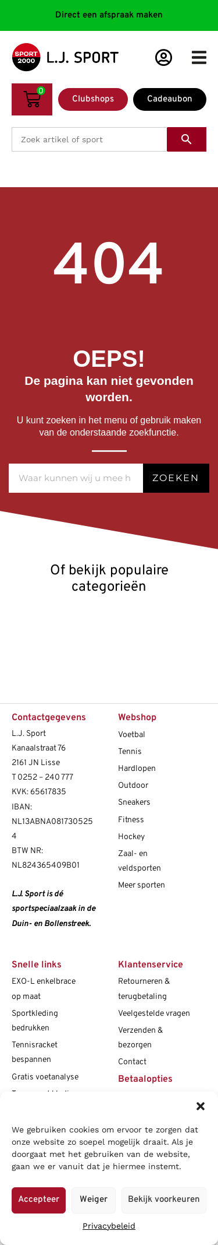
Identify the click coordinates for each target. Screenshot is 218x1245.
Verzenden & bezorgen (140, 1038)
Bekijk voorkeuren (164, 1199)
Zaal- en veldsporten (139, 861)
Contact (132, 1062)
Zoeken (175, 477)
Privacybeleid (109, 1225)
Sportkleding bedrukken (35, 1021)
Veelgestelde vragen (154, 1014)
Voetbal (131, 735)
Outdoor (133, 786)
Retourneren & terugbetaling (144, 989)
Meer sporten (141, 885)
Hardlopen (137, 769)
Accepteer (38, 1199)
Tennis (130, 752)
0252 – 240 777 (45, 778)
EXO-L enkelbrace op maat (44, 989)
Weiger (94, 1199)
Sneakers (134, 803)
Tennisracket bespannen (35, 1052)
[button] (200, 1106)
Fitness (131, 820)
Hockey (131, 837)
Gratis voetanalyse (45, 1077)
